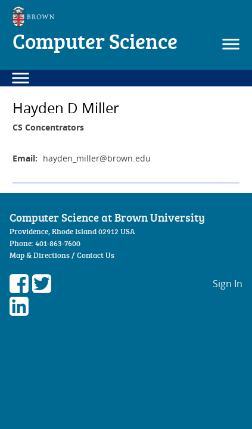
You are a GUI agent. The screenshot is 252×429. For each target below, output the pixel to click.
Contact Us (95, 255)
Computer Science (95, 40)
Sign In (227, 283)
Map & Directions (40, 255)
